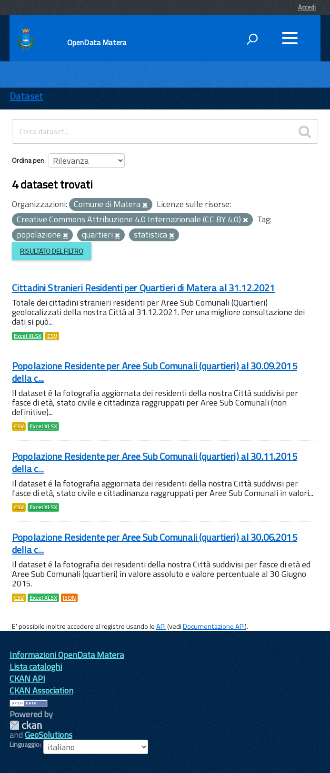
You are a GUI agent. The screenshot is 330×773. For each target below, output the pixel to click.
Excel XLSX (27, 336)
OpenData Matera (96, 42)
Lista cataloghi (36, 666)
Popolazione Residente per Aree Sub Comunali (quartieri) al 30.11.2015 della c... (154, 462)
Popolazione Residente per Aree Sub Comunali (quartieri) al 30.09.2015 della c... (154, 372)
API (161, 626)
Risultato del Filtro (51, 251)
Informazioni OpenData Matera (67, 654)
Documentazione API (214, 626)
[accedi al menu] (289, 38)
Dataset (26, 96)
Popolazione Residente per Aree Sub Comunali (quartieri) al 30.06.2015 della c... (154, 543)
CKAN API (27, 678)
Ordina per (27, 160)
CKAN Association (41, 690)
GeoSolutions (48, 734)
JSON (69, 598)
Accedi (307, 7)
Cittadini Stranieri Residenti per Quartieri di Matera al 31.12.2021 (143, 287)
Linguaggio (25, 744)
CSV (52, 336)
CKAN (26, 725)
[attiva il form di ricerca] (252, 39)
